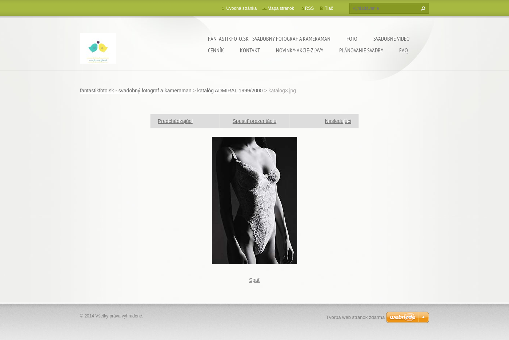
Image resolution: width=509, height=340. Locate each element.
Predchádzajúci (175, 121)
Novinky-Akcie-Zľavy (299, 50)
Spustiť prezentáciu (254, 121)
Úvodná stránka (241, 8)
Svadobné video (391, 38)
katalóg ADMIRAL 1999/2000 (230, 90)
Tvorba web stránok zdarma (355, 317)
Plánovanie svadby (361, 50)
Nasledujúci (338, 121)
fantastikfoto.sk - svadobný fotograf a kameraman (269, 38)
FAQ (403, 50)
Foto (351, 38)
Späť (254, 280)
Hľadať (422, 8)
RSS (309, 8)
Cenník (216, 50)
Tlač (329, 8)
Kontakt (250, 50)
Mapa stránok (281, 8)
